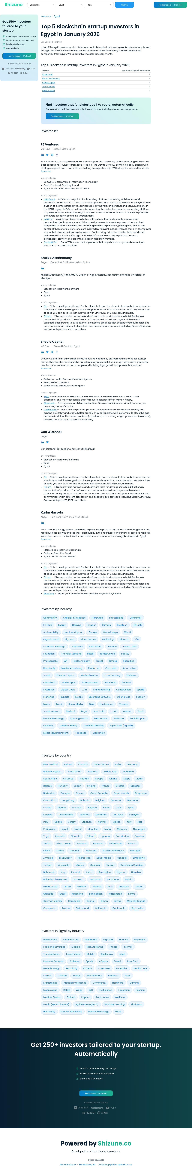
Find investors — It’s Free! (170, 5)
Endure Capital (48, 82)
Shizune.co (114, 1143)
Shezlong (49, 593)
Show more (46, 171)
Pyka (46, 396)
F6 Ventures (47, 74)
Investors (46, 16)
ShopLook (49, 403)
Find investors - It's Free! (96, 1093)
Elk (45, 306)
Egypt (57, 16)
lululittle (48, 219)
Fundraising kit (87, 1164)
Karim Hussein (48, 90)
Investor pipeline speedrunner (115, 1164)
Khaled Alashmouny (51, 78)
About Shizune (68, 1164)
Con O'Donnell (48, 86)
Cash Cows (50, 409)
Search (124, 5)
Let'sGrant (49, 199)
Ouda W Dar (50, 242)
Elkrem (47, 316)
